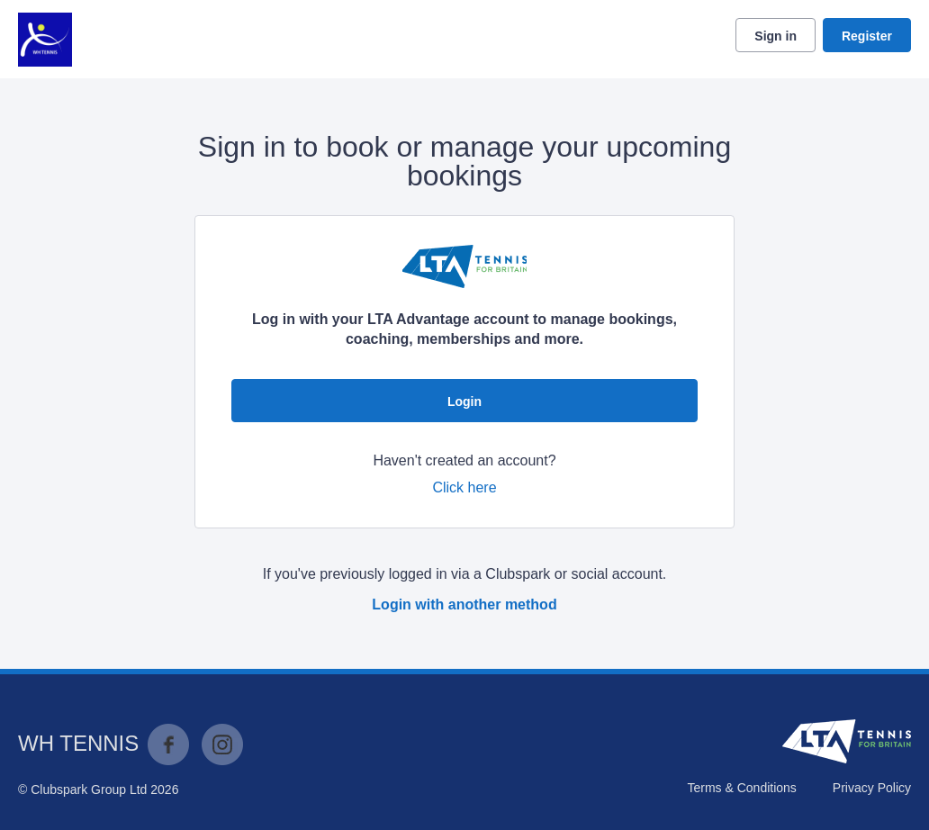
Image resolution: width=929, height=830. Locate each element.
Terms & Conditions (741, 787)
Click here (464, 487)
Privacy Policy (872, 787)
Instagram (222, 744)
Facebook (168, 744)
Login (464, 401)
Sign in (775, 36)
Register (867, 36)
